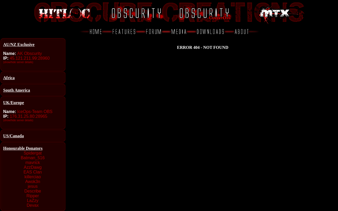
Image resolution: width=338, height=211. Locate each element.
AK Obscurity (29, 53)
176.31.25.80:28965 (28, 116)
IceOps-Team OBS (34, 111)
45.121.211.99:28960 (30, 58)
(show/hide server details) (18, 62)
